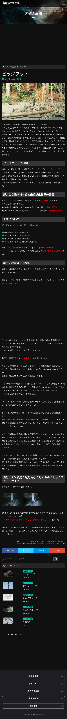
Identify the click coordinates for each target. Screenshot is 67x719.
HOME (5, 67)
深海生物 (33, 706)
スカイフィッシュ (31, 598)
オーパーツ (27, 583)
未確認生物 (14, 67)
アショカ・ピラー (31, 586)
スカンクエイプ (30, 610)
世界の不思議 (33, 691)
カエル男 (27, 622)
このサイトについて (15, 634)
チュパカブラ (29, 574)
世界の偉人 (33, 698)
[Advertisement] (33, 43)
